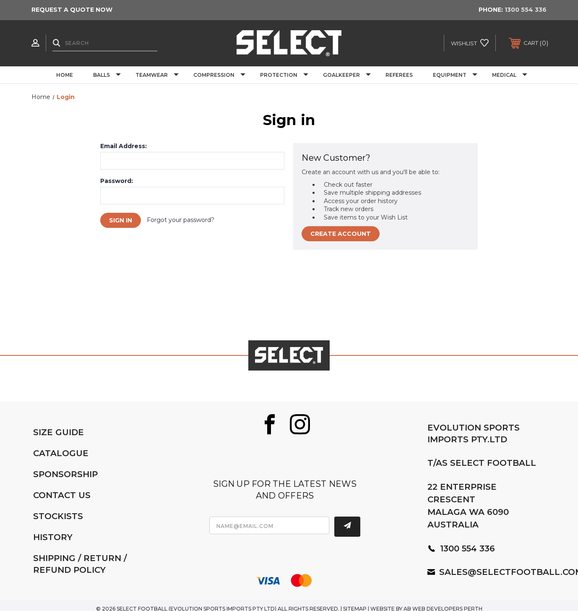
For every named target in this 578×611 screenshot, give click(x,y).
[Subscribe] (347, 527)
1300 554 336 (526, 9)
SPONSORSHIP (65, 474)
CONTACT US (62, 495)
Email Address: (123, 146)
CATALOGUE (61, 453)
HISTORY (53, 537)
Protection (284, 75)
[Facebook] (270, 424)
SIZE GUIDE (58, 432)
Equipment (455, 75)
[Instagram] (300, 424)
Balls (107, 75)
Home (64, 75)
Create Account (340, 234)
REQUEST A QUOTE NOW (71, 9)
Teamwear (157, 75)
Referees (399, 75)
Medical (509, 75)
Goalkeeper (347, 75)
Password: (116, 181)
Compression (219, 75)
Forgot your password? (180, 220)
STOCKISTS (58, 516)
